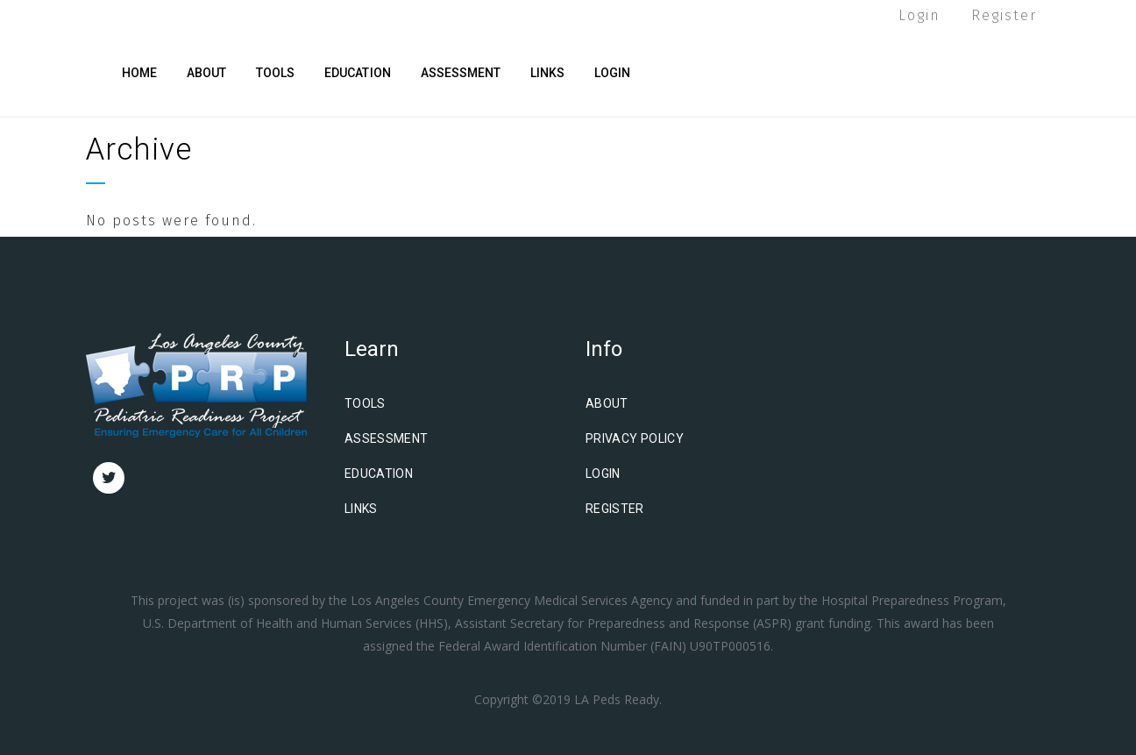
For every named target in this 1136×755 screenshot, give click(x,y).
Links (361, 509)
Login (919, 15)
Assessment (386, 438)
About (607, 403)
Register (1004, 15)
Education (378, 474)
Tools (365, 403)
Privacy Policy (635, 438)
